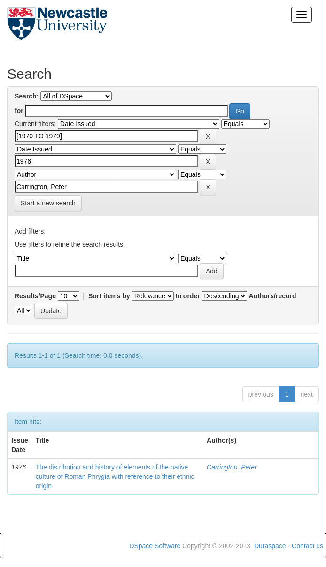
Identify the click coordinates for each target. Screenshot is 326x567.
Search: (27, 96)
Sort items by (109, 296)
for (19, 110)
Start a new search (48, 203)
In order (188, 296)
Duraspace (270, 546)
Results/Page (35, 296)
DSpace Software (154, 546)
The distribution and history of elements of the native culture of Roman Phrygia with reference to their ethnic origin (115, 476)
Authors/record (272, 296)
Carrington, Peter (232, 467)
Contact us (307, 546)
